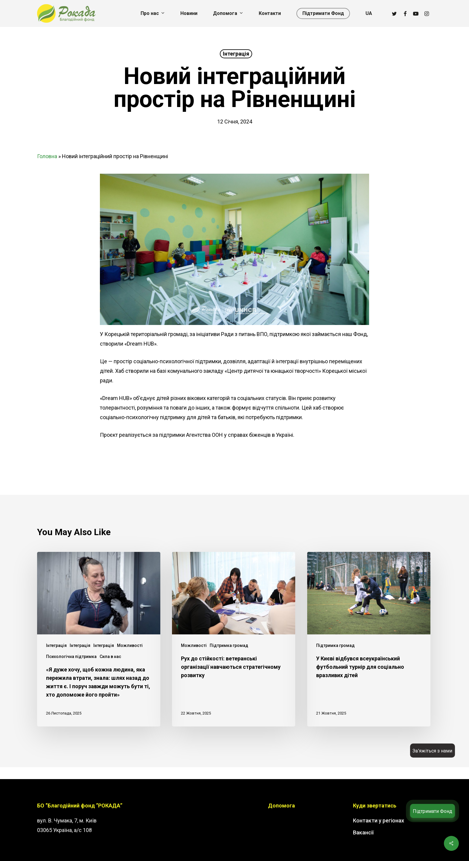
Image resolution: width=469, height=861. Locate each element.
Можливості (130, 645)
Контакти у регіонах (378, 820)
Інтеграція (236, 54)
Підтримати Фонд (432, 811)
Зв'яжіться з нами (432, 751)
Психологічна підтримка (71, 656)
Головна (47, 156)
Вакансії (363, 832)
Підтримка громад (229, 645)
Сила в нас (110, 656)
